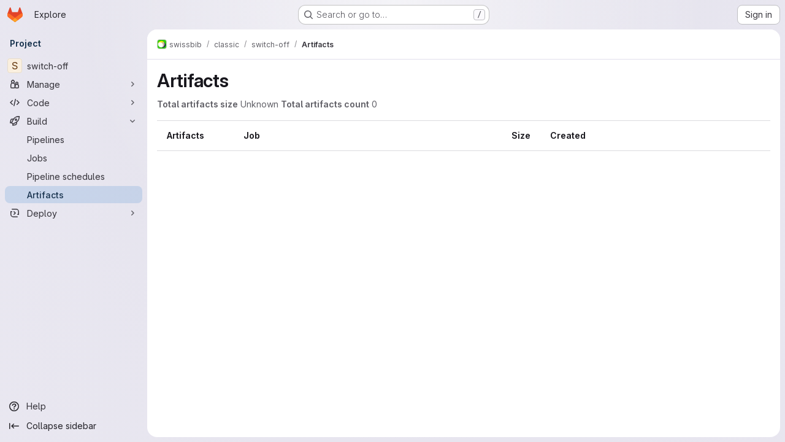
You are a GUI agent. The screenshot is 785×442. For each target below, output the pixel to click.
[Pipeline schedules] (73, 176)
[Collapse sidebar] (73, 426)
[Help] (73, 406)
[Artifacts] (73, 194)
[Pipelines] (73, 139)
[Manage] (73, 84)
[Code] (73, 102)
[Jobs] (73, 157)
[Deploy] (73, 213)
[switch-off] (73, 65)
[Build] (73, 121)
